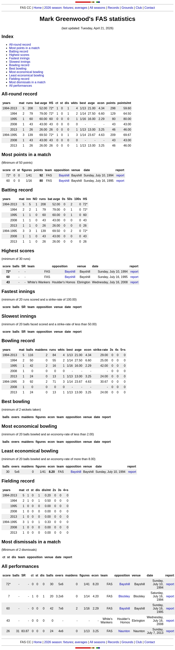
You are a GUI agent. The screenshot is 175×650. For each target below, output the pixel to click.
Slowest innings (19, 61)
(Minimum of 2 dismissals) (19, 549)
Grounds (127, 7)
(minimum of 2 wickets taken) (21, 409)
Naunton (124, 631)
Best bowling (17, 68)
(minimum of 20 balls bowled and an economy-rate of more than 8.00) (48, 459)
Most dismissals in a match (27, 82)
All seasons (97, 7)
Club (139, 7)
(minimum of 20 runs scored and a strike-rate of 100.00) (39, 299)
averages (81, 7)
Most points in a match (24, 48)
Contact (149, 7)
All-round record (20, 44)
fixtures (68, 7)
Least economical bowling (26, 75)
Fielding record (19, 78)
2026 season (53, 7)
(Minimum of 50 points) (17, 162)
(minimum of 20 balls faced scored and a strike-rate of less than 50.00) (49, 324)
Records (113, 7)
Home (38, 7)
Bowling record (19, 65)
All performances (20, 85)
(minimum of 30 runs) (16, 258)
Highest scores (19, 54)
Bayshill (64, 175)
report (120, 175)
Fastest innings (19, 58)
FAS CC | (27, 642)
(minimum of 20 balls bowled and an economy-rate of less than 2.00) (48, 434)
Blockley (124, 596)
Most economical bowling (26, 72)
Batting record (18, 51)
